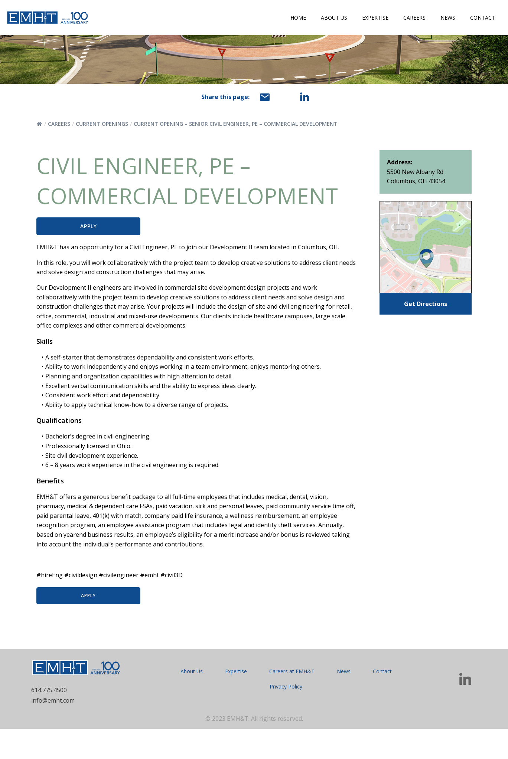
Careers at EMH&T (292, 700)
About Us (334, 17)
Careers (414, 17)
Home (298, 17)
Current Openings (102, 123)
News (447, 17)
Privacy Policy (286, 716)
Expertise (375, 17)
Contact (482, 17)
